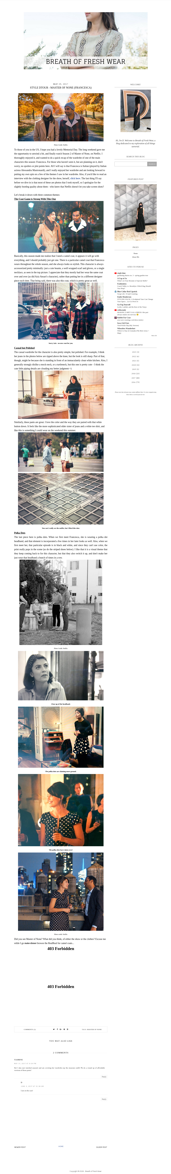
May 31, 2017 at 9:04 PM (25, 1063)
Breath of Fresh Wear (93, 1171)
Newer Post (20, 1147)
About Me (135, 257)
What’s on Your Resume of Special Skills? (132, 281)
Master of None (94, 1029)
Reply (104, 1077)
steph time (121, 273)
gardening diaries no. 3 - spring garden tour (132, 275)
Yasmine (18, 1060)
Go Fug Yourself (123, 305)
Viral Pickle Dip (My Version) (128, 325)
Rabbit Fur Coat (124, 318)
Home (61, 1146)
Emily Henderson (124, 297)
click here (75, 178)
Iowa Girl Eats (123, 323)
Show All (154, 335)
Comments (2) (30, 1029)
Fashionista (121, 284)
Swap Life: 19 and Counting (127, 294)
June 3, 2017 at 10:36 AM (32, 1086)
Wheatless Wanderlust (126, 329)
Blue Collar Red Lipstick (127, 292)
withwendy (121, 310)
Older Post (101, 1147)
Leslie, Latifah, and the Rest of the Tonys (132, 307)
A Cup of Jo (122, 278)
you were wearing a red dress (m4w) (130, 320)
